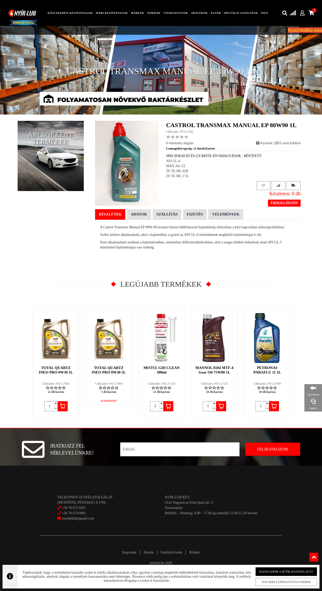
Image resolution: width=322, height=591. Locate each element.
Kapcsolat (128, 552)
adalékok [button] (199, 13)
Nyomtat (264, 143)
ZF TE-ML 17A (177, 176)
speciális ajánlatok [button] (241, 13)
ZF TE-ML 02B (177, 171)
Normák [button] (153, 13)
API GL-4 (173, 161)
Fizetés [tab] (195, 214)
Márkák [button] (137, 13)
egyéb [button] (216, 13)
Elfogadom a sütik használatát (282, 571)
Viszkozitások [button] (176, 13)
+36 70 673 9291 (74, 508)
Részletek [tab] (110, 214)
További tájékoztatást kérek (282, 581)
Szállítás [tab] (167, 214)
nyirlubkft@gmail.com (75, 518)
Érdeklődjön (284, 203)
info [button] (264, 13)
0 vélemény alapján (179, 143)
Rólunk (196, 552)
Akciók (148, 552)
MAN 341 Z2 (175, 166)
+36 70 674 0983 (74, 513)
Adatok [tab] (139, 214)
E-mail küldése (288, 143)
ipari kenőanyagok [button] (112, 13)
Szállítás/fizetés (172, 552)
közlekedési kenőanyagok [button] (70, 13)
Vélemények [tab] (225, 214)
